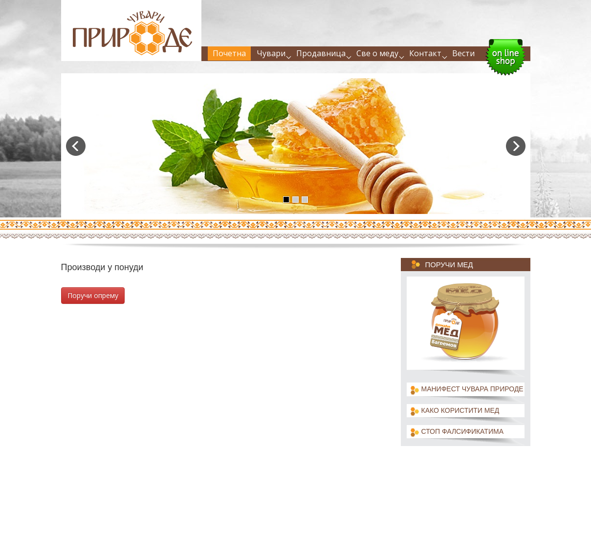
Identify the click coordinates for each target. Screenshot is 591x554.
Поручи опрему (92, 295)
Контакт (425, 53)
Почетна (229, 53)
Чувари (271, 53)
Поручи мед (449, 265)
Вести (463, 53)
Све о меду (377, 53)
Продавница (321, 53)
